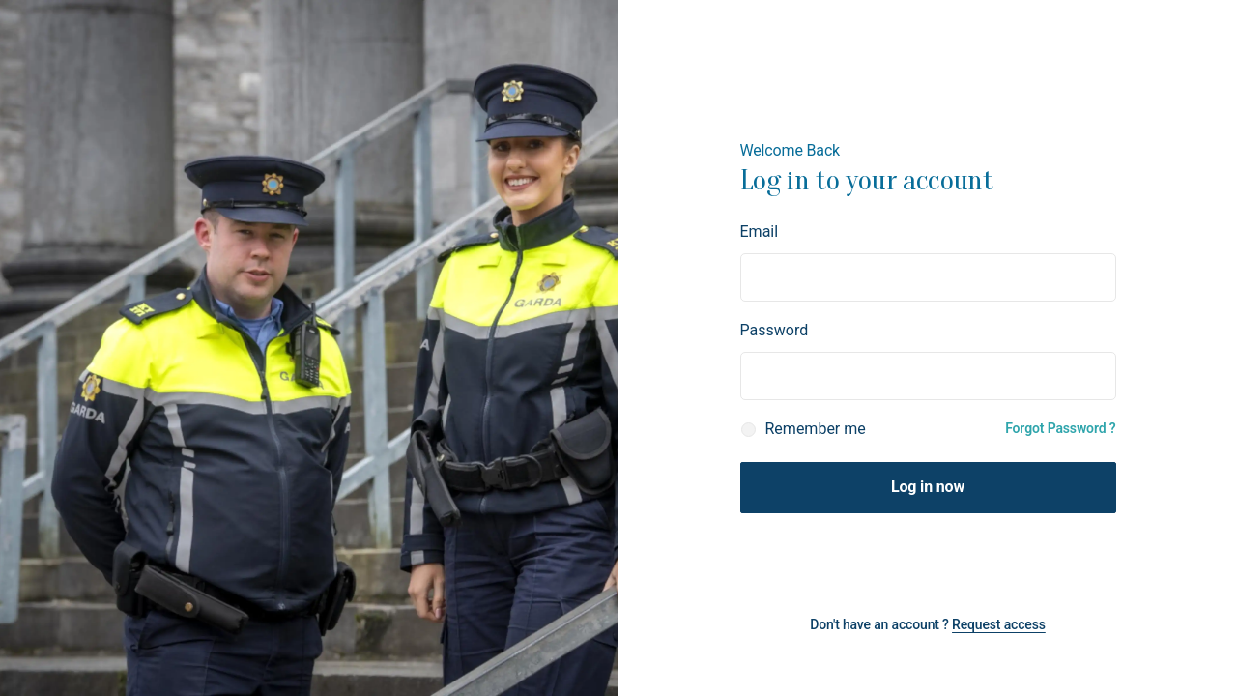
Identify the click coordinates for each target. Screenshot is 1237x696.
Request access (999, 624)
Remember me (815, 429)
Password (774, 330)
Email (759, 231)
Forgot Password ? (1060, 428)
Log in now (927, 487)
